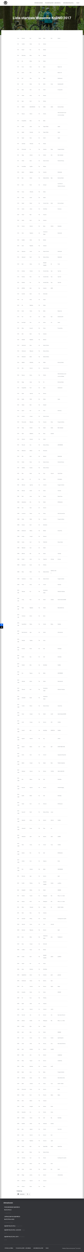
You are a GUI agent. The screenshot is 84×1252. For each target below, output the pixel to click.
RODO (78, 3)
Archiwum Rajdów (68, 3)
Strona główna (38, 3)
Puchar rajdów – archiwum (53, 3)
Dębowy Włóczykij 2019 (11, 1236)
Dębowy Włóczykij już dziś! (12, 1230)
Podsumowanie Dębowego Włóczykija (12, 1209)
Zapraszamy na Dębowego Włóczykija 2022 (12, 1218)
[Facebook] (1, 625)
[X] (1, 627)
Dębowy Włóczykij (10, 1226)
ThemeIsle (78, 1248)
